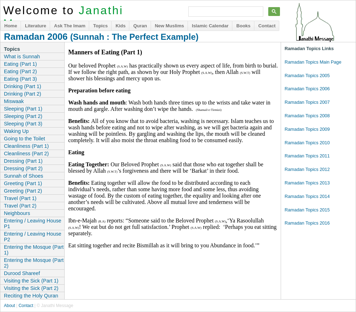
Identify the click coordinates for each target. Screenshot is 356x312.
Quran (140, 25)
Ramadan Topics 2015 (307, 210)
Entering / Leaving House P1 (32, 223)
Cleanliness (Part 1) (26, 146)
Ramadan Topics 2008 (307, 115)
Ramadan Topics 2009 (307, 129)
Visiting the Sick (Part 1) (31, 281)
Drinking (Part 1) (22, 86)
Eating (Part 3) (20, 79)
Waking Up (16, 131)
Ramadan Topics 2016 (307, 223)
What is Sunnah (22, 56)
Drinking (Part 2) (22, 94)
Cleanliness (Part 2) (26, 153)
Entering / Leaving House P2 (32, 236)
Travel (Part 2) (20, 206)
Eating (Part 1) (20, 64)
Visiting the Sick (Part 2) (31, 288)
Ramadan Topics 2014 (307, 196)
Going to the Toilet (24, 138)
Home (10, 25)
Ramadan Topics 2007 (307, 102)
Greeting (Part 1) (23, 183)
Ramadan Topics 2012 (307, 169)
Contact (266, 25)
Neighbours (17, 213)
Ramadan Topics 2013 (307, 182)
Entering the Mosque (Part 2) (34, 263)
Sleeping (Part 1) (23, 109)
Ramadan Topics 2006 (307, 88)
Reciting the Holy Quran (31, 295)
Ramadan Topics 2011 (307, 155)
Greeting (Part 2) (23, 191)
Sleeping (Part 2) (23, 116)
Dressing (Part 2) (23, 168)
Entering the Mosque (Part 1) (34, 249)
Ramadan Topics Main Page (313, 62)
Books (243, 25)
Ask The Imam (69, 25)
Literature (35, 25)
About (9, 305)
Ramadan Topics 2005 (307, 75)
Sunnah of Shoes (23, 176)
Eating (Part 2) (20, 71)
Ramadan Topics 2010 (307, 142)
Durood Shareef (22, 273)
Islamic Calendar (210, 25)
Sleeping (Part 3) (23, 124)
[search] (225, 12)
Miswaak (14, 101)
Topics (100, 25)
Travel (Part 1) (20, 198)
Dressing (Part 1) (23, 161)
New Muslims (169, 25)
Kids (120, 25)
